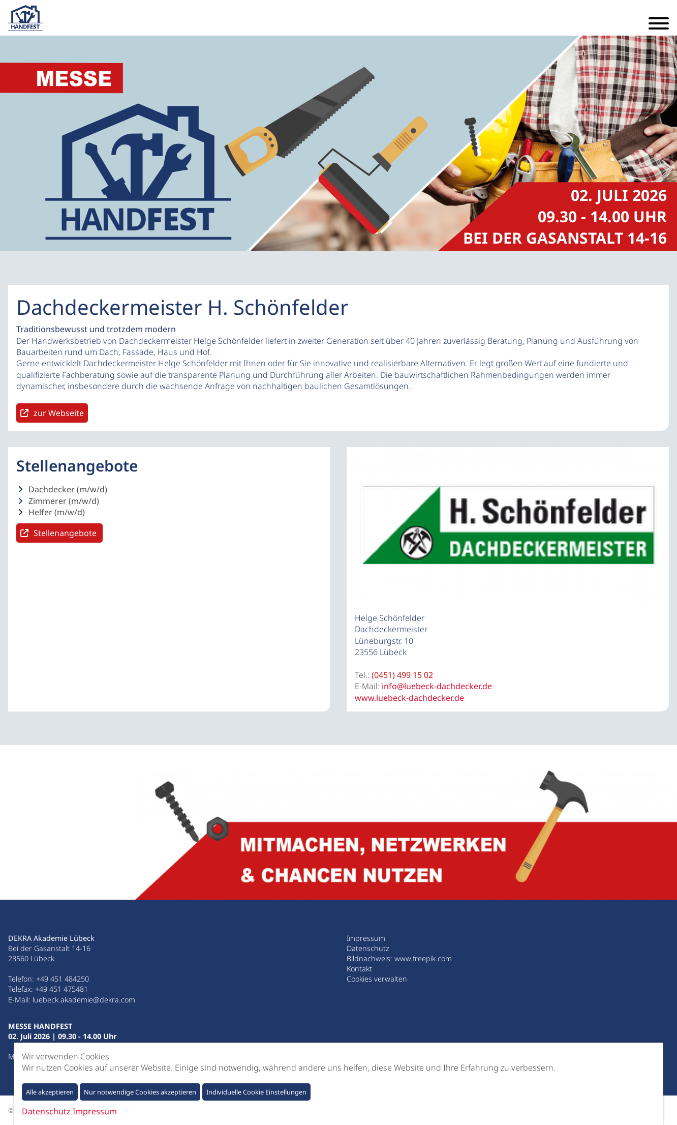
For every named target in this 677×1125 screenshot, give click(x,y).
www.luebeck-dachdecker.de (409, 697)
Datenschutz (368, 948)
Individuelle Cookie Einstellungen (256, 1092)
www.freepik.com (423, 958)
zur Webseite (59, 413)
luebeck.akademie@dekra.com (84, 999)
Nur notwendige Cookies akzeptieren (140, 1092)
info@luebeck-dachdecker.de (437, 686)
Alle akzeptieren (50, 1092)
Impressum (366, 938)
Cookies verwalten (377, 979)
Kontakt (359, 968)
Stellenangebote (66, 533)
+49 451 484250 (62, 979)
